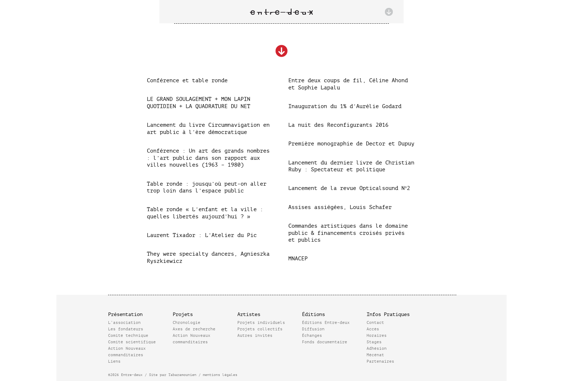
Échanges (312, 335)
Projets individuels (261, 322)
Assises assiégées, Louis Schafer (340, 207)
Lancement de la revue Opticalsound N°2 (349, 188)
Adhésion (377, 348)
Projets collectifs (260, 329)
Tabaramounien (182, 375)
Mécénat (375, 355)
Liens (114, 361)
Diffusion (313, 329)
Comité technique (128, 335)
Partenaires (380, 361)
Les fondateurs (125, 329)
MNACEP (298, 259)
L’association (124, 322)
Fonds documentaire (324, 342)
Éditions (313, 314)
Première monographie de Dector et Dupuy (351, 144)
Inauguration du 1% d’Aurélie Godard (344, 106)
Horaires (377, 335)
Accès (373, 329)
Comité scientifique (132, 342)
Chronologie (186, 322)
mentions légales (220, 375)
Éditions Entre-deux (326, 322)
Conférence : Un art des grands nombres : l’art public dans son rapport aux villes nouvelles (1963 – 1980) (208, 158)
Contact (375, 322)
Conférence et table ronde (187, 81)
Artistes (248, 314)
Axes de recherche (194, 329)
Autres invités (255, 335)
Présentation (125, 314)
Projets (183, 314)
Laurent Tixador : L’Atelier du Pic (202, 235)
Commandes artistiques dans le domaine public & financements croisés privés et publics (348, 233)
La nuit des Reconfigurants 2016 (338, 125)
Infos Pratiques (388, 314)
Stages (374, 342)
